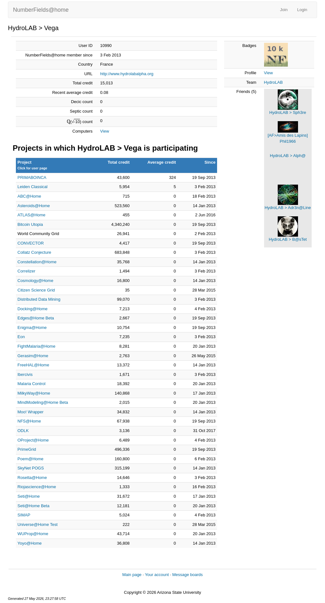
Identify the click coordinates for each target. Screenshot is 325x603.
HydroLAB (273, 82)
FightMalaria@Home (36, 346)
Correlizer (26, 271)
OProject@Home (33, 440)
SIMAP (23, 515)
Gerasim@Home (32, 355)
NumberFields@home (41, 10)
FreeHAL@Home (33, 365)
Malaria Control (31, 383)
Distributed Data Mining (38, 299)
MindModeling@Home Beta (42, 402)
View (104, 131)
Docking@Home (32, 308)
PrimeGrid (26, 449)
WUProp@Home (32, 533)
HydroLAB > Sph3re (287, 112)
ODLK (23, 430)
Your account (157, 574)
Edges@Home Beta (35, 318)
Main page (132, 574)
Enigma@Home (32, 327)
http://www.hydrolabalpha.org (127, 73)
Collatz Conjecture (34, 252)
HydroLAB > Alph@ (288, 155)
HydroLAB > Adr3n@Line (288, 207)
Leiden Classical (32, 186)
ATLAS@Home (31, 215)
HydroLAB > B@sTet (288, 239)
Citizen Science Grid (36, 290)
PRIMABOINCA (31, 177)
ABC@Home (29, 196)
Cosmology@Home (35, 280)
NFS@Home (29, 421)
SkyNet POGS (30, 468)
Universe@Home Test (37, 524)
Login (302, 9)
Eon (21, 336)
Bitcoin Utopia (30, 224)
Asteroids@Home (33, 205)
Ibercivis (25, 374)
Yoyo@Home (29, 543)
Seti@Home (28, 496)
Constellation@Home (36, 261)
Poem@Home (30, 458)
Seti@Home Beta (33, 505)
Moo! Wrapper (30, 412)
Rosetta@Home (32, 477)
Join (284, 9)
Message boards (187, 574)
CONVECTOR (30, 243)
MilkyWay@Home (33, 393)
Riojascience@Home (36, 486)
